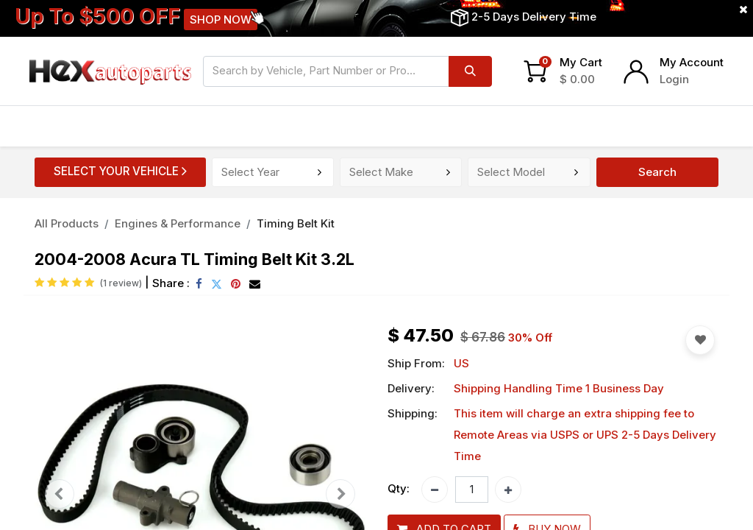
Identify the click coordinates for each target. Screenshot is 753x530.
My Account (692, 62)
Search (657, 172)
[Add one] (508, 489)
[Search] (470, 71)
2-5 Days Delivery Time (533, 17)
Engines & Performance (177, 223)
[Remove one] (434, 489)
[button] (700, 340)
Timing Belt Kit (296, 223)
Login (674, 79)
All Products (67, 223)
